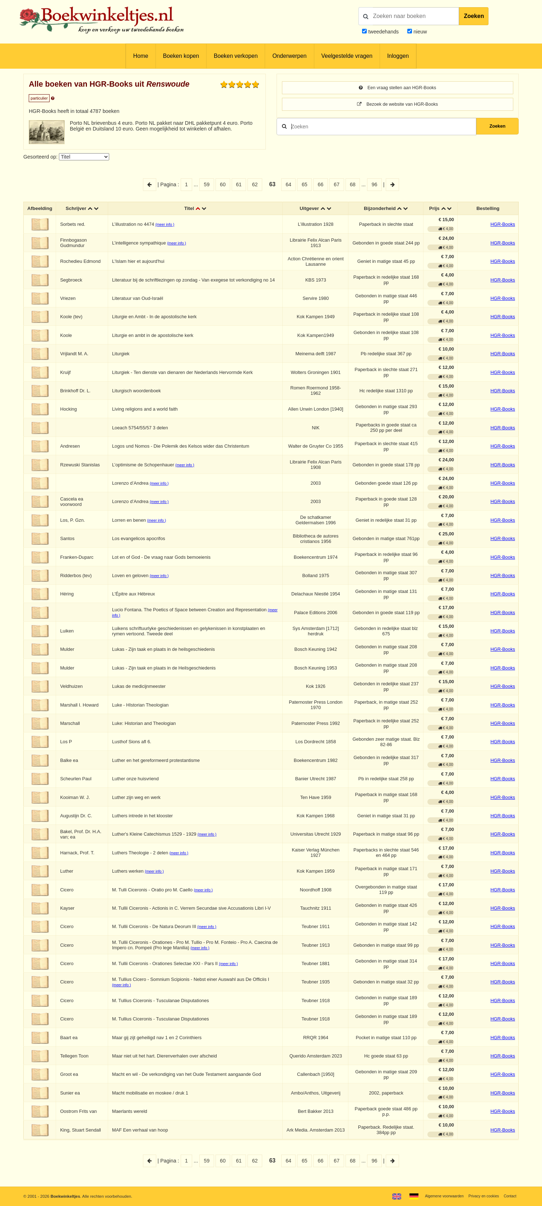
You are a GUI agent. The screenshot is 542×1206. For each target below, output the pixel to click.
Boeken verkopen (236, 56)
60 (223, 184)
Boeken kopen (181, 56)
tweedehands (383, 32)
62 (255, 184)
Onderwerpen (289, 56)
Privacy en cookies (480, 1196)
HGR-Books (502, 225)
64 (288, 184)
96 (374, 184)
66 (321, 184)
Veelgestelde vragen (346, 56)
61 (239, 184)
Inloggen (398, 56)
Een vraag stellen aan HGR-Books (397, 88)
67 (336, 184)
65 (304, 184)
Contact (509, 1196)
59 (207, 184)
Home (140, 56)
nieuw (419, 32)
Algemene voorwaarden (436, 1196)
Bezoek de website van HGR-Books (397, 105)
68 (353, 184)
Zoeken (474, 16)
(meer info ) (166, 226)
